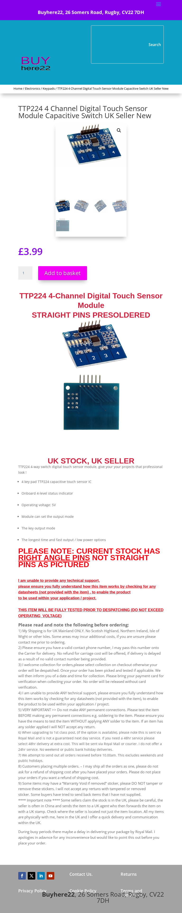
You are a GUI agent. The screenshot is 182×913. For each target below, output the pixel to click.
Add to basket (62, 273)
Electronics (32, 88)
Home (18, 88)
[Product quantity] (25, 273)
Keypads (49, 88)
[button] (119, 130)
